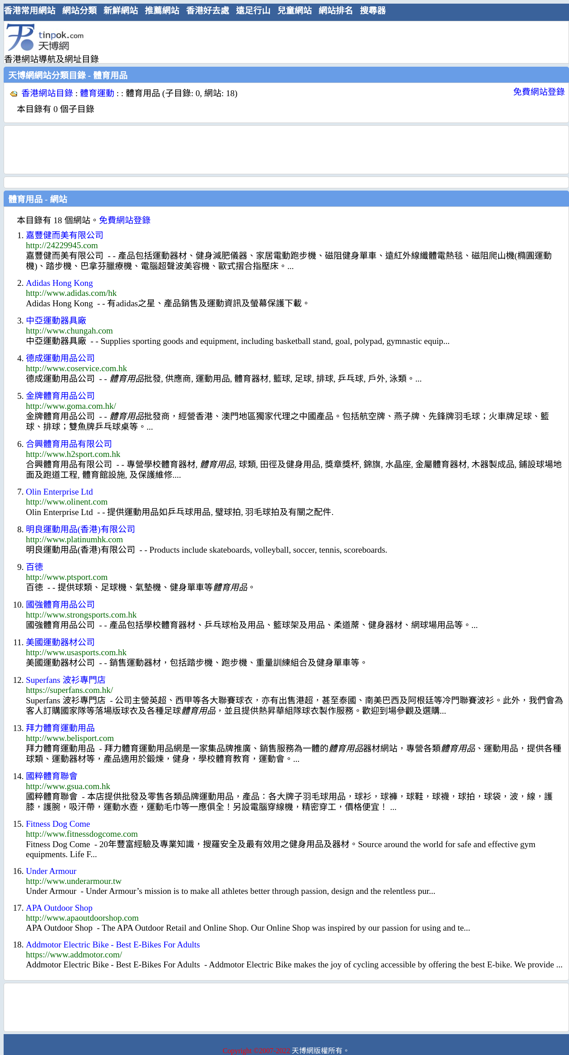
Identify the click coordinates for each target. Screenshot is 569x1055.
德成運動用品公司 (60, 358)
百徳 (34, 567)
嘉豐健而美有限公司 (64, 235)
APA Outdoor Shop (59, 908)
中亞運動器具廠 (56, 320)
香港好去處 (207, 10)
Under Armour (51, 871)
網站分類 (79, 10)
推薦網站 (162, 10)
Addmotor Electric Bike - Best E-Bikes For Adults (113, 944)
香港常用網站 (29, 10)
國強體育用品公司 (60, 604)
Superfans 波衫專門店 (66, 680)
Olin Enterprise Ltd (59, 491)
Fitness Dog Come (58, 824)
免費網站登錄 (539, 92)
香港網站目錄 (47, 93)
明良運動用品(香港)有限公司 (80, 529)
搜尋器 (373, 10)
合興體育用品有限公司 (69, 444)
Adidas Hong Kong (59, 283)
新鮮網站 (120, 10)
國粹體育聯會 (52, 776)
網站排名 (336, 10)
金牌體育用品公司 (60, 396)
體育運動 (97, 93)
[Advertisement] (283, 41)
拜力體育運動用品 (60, 728)
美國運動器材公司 (60, 642)
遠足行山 (253, 10)
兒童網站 (294, 10)
